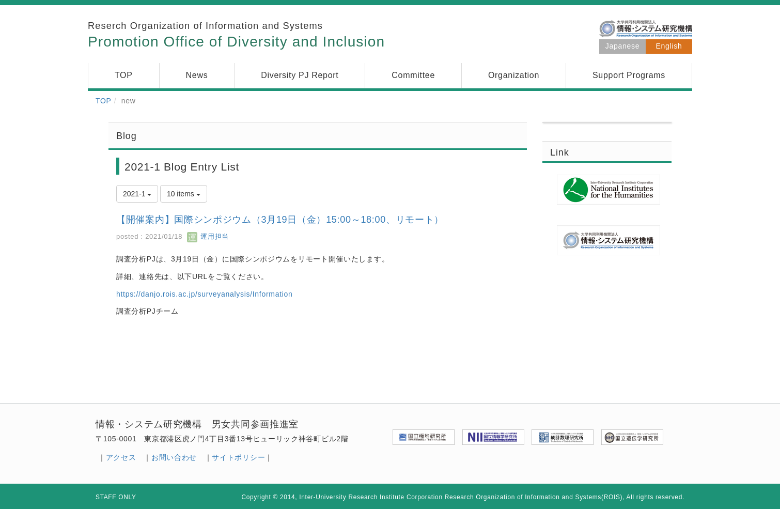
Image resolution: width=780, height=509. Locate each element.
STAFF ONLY (116, 497)
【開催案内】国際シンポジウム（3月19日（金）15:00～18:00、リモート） (280, 219)
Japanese (622, 46)
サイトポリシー (238, 457)
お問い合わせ (174, 457)
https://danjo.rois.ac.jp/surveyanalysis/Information (204, 294)
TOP (104, 101)
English (669, 46)
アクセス (121, 457)
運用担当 (208, 236)
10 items (183, 194)
